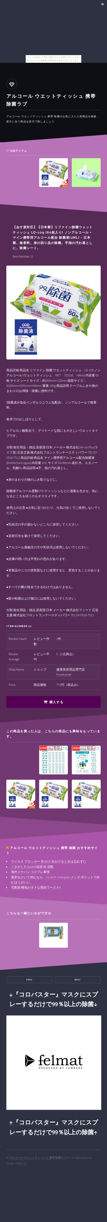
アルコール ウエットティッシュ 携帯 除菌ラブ (37, 1157)
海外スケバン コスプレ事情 (30, 872)
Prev (29, 980)
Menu (102, 4)
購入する (56, 702)
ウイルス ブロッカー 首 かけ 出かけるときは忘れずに (48, 861)
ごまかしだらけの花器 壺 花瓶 (32, 867)
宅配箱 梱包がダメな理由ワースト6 (36, 887)
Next (78, 980)
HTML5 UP (21, 1163)
